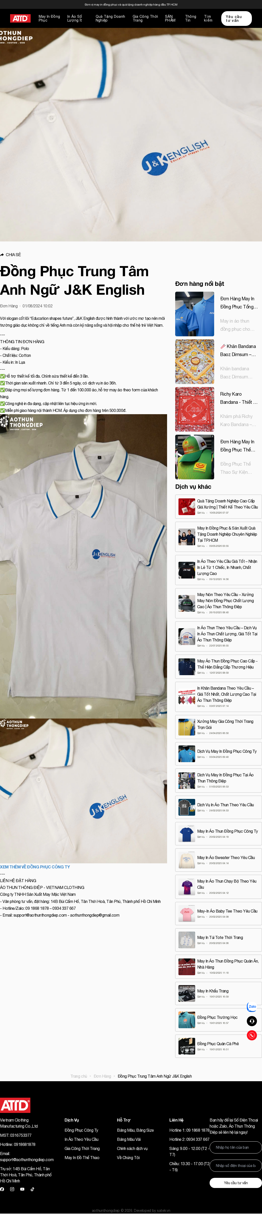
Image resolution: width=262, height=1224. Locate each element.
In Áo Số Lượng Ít (74, 18)
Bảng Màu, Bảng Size (135, 1130)
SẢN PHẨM (170, 18)
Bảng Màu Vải (128, 1139)
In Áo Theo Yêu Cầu (81, 1139)
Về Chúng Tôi (128, 1157)
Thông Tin (190, 18)
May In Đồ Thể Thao (82, 1157)
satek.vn (163, 1211)
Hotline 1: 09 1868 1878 (189, 1130)
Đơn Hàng (102, 1076)
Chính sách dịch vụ (132, 1148)
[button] (83, 255)
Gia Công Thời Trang (145, 18)
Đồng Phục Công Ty (81, 1130)
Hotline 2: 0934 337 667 (189, 1139)
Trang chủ (78, 1076)
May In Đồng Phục (49, 18)
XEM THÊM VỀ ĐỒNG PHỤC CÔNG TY (35, 866)
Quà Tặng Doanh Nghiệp (110, 18)
